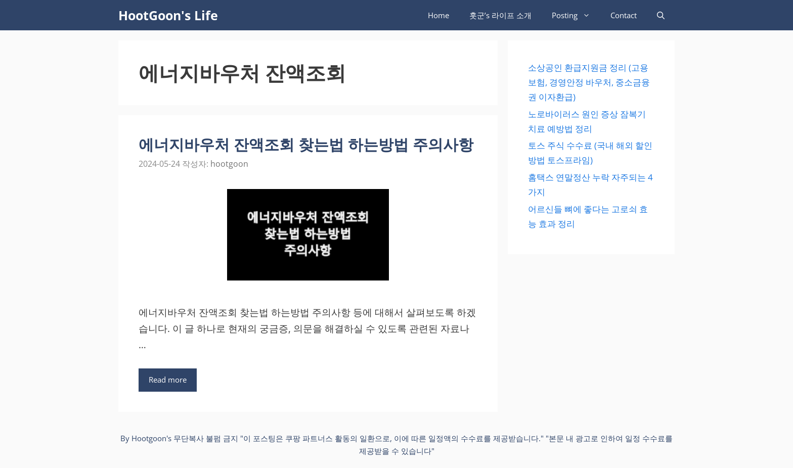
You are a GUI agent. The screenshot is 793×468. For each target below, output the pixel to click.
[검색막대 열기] (661, 15)
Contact (623, 15)
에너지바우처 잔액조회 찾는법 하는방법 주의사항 (306, 144)
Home (438, 15)
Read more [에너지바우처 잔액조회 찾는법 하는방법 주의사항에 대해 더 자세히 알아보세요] (168, 380)
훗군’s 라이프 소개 (500, 15)
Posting (576, 15)
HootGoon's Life (168, 15)
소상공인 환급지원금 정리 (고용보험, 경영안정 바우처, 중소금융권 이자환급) (589, 82)
